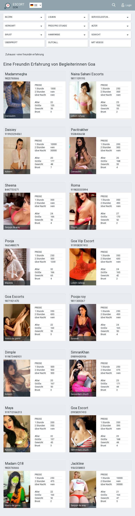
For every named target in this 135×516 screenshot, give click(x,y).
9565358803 (78, 467)
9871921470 (12, 301)
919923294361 (13, 134)
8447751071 (12, 189)
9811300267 (78, 301)
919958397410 (79, 245)
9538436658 (78, 134)
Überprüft (11, 42)
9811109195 (78, 78)
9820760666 (12, 78)
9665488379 (12, 245)
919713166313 (13, 412)
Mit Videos (97, 42)
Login (127, 5)
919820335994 (79, 189)
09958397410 (78, 412)
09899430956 (78, 356)
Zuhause (10, 54)
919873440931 (13, 356)
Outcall (53, 42)
